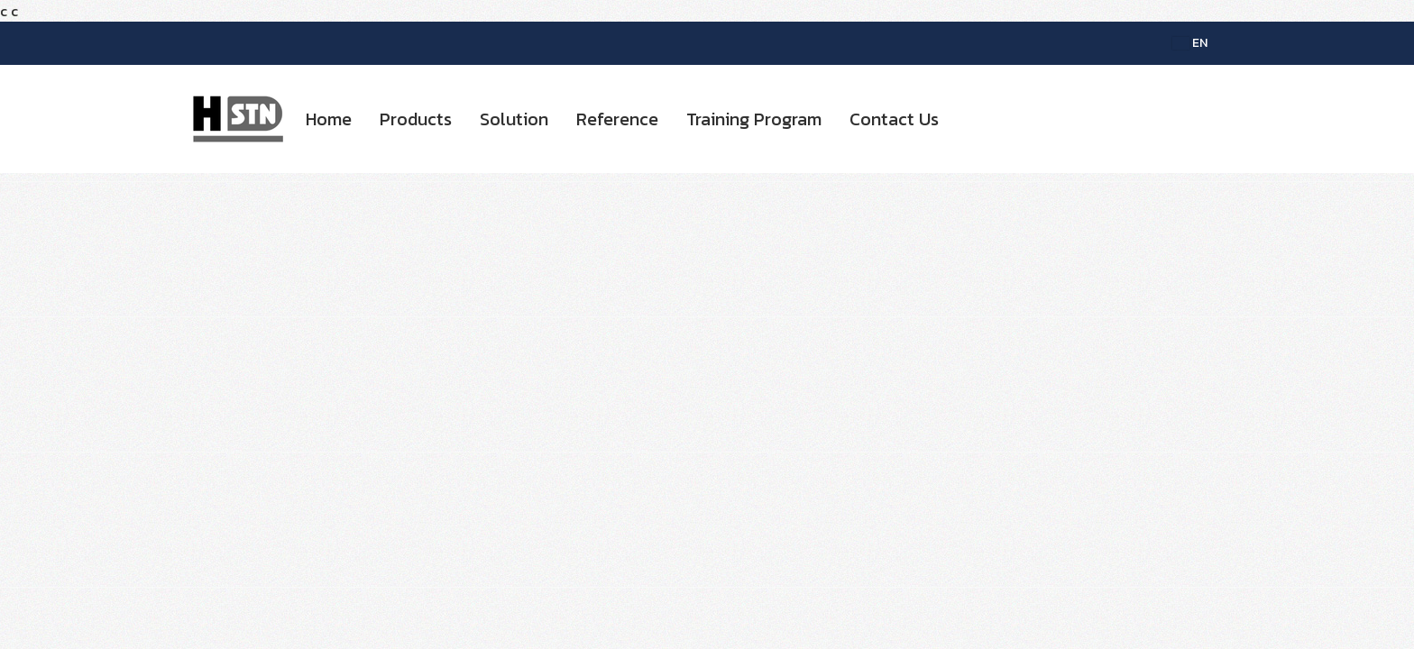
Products (416, 119)
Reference (617, 119)
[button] (968, 119)
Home (329, 119)
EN (1189, 42)
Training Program (754, 119)
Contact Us (894, 119)
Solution (514, 119)
